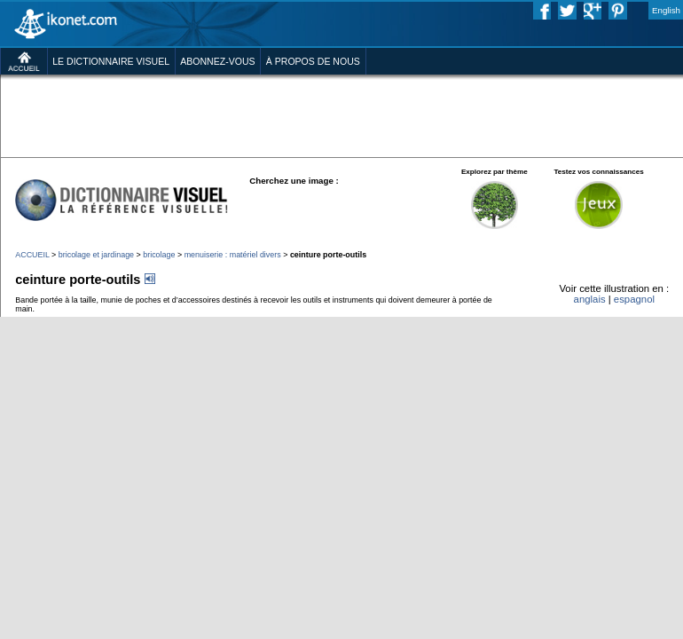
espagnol (634, 299)
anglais (590, 299)
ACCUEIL (32, 254)
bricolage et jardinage (96, 254)
